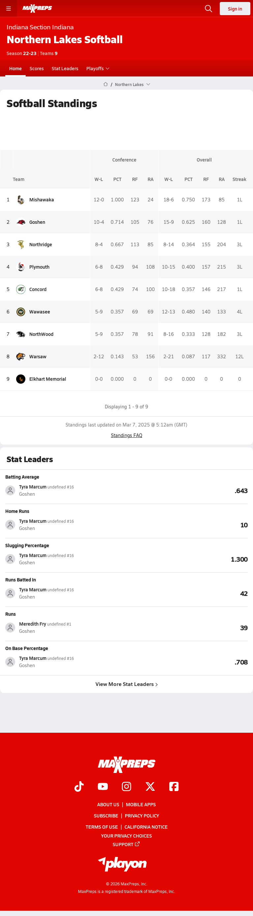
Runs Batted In (20, 579)
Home (15, 68)
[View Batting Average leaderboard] (187, 490)
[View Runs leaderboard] (187, 627)
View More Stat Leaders (127, 684)
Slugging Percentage (27, 545)
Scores (37, 68)
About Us (108, 804)
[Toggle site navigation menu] (8, 8)
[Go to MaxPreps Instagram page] (126, 787)
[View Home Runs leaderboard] (187, 524)
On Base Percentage (26, 648)
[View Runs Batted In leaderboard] (187, 593)
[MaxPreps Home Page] (105, 84)
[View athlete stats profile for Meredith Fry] (65, 627)
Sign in (235, 8)
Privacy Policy (142, 816)
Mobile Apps (141, 804)
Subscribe (106, 816)
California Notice (146, 827)
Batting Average (22, 477)
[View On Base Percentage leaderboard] (187, 661)
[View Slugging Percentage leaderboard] (187, 559)
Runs (10, 614)
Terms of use (102, 827)
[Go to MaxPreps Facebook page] (174, 787)
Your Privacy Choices (126, 836)
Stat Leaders (65, 68)
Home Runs (17, 511)
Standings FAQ (126, 435)
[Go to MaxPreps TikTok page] (79, 787)
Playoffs (97, 68)
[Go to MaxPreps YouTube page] (103, 787)
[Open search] (208, 8)
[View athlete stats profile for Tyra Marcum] (65, 490)
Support (126, 844)
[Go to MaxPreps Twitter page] (150, 787)
